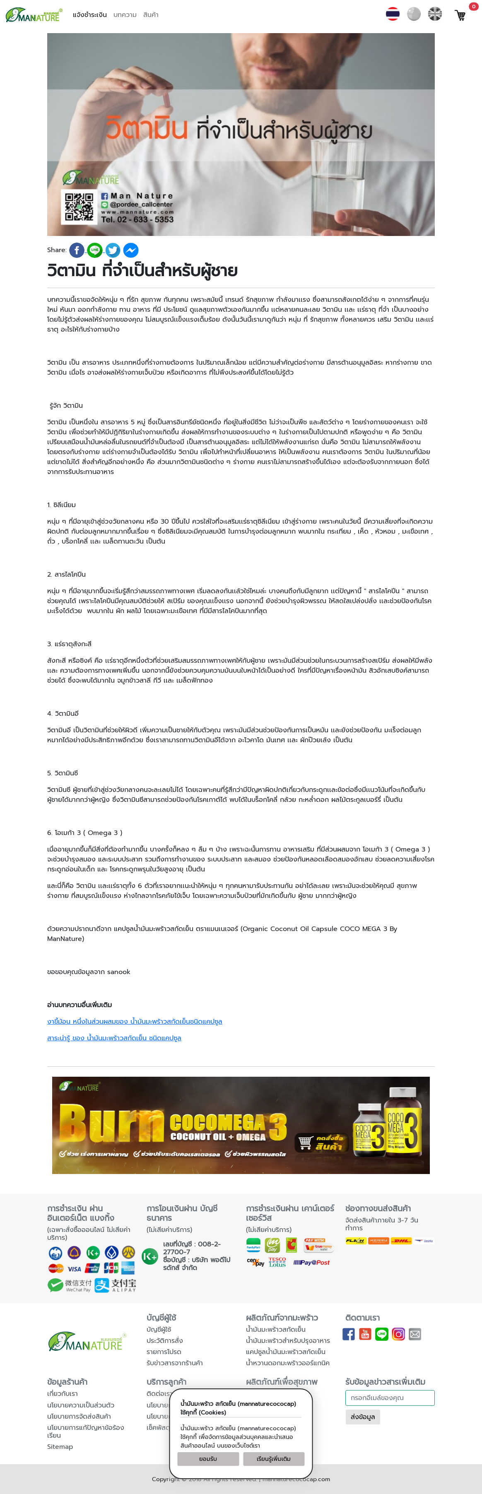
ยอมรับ (208, 1459)
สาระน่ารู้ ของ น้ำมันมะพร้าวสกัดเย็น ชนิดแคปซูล (114, 1038)
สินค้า (151, 15)
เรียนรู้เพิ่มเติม (274, 1459)
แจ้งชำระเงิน (90, 15)
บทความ (125, 15)
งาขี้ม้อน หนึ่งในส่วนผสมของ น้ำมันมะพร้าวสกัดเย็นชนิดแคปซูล (134, 1022)
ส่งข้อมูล (363, 1417)
